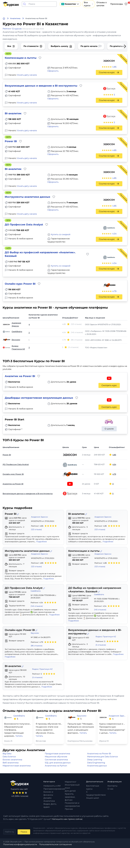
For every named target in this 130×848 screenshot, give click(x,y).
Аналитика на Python (56, 765)
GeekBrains (17, 331)
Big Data (7, 753)
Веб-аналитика (10, 762)
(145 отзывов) (37, 606)
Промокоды (116, 4)
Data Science (9, 756)
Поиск (24, 832)
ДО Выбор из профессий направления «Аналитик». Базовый (40, 254)
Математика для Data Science (102, 756)
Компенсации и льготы (20, 57)
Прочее (69, 809)
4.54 (114, 233)
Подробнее (41, 541)
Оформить (53, 71)
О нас (110, 789)
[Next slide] (122, 46)
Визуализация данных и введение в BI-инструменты (41, 85)
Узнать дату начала (27, 75)
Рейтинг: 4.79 (44, 644)
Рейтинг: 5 (107, 643)
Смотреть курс (109, 385)
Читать (19, 736)
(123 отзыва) (36, 529)
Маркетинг (70, 782)
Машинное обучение (56, 756)
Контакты (112, 786)
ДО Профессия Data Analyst (24, 224)
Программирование (54, 789)
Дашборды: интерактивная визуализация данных (39, 397)
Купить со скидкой (60, 234)
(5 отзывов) (101, 645)
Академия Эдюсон (16, 324)
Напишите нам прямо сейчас (67, 819)
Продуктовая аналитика (57, 753)
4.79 (114, 291)
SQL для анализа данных (57, 762)
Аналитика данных (97, 765)
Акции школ (92, 798)
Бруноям (16, 340)
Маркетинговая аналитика (17, 765)
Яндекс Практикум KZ (18, 347)
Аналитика (49, 801)
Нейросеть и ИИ (52, 786)
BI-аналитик (13, 113)
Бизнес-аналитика (12, 759)
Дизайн (47, 798)
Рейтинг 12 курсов (12, 28)
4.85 (114, 67)
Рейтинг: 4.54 (44, 604)
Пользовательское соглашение (55, 844)
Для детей (70, 791)
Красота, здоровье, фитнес (70, 797)
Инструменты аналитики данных (27, 196)
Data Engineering (96, 762)
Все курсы (88, 4)
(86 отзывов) (36, 646)
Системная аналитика (56, 759)
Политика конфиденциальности (20, 844)
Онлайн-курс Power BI (20, 283)
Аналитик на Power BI (20, 376)
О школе (109, 429)
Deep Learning (94, 759)
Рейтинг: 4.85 (44, 528)
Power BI (11, 141)
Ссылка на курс (109, 72)
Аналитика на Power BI (99, 753)
